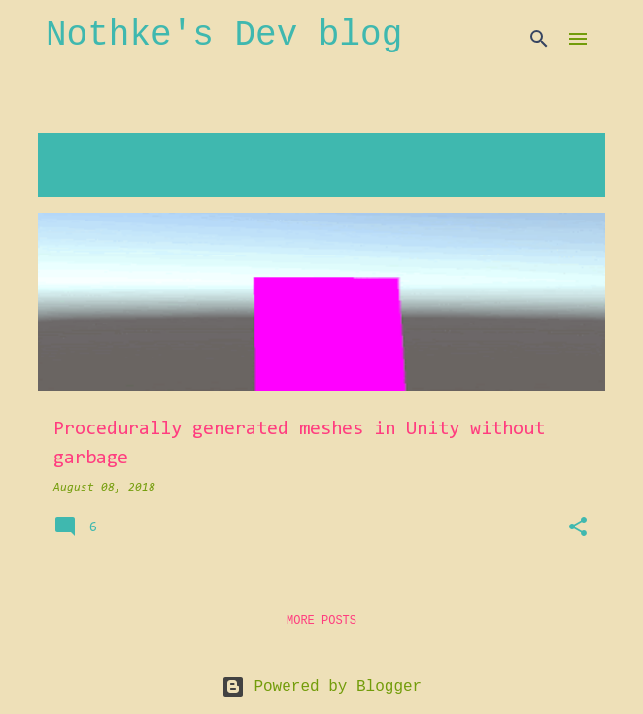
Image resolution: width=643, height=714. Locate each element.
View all (81, 179)
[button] (578, 528)
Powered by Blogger (321, 687)
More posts (321, 621)
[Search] (539, 39)
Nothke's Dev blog (224, 35)
